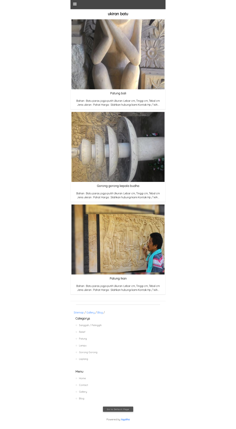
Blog (100, 312)
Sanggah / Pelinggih (90, 325)
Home (82, 378)
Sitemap (79, 312)
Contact (83, 385)
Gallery (90, 312)
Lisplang (83, 359)
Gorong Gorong (88, 352)
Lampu (83, 345)
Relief (82, 331)
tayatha (125, 419)
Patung (83, 338)
